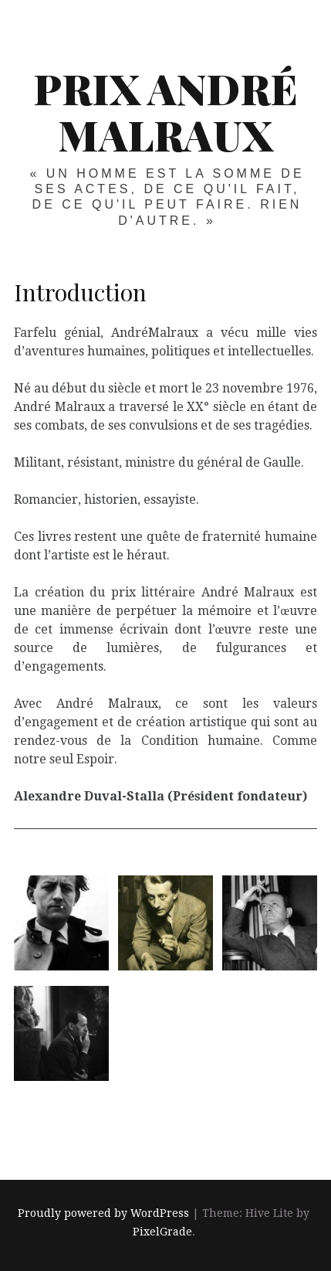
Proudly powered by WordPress (103, 1213)
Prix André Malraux (165, 111)
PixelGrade (162, 1231)
